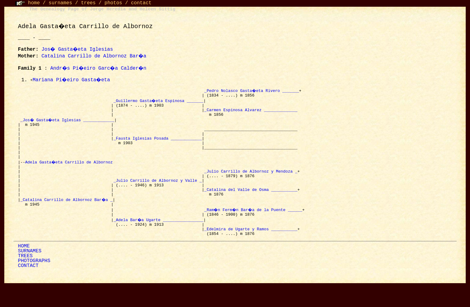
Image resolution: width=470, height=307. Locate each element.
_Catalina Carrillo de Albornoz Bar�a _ (66, 217)
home (34, 3)
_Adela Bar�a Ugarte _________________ (159, 239)
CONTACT (28, 288)
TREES (25, 278)
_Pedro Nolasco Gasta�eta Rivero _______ (252, 90)
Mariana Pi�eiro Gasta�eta (72, 80)
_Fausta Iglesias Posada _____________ (158, 145)
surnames (60, 3)
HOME (24, 268)
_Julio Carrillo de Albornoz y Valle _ (158, 195)
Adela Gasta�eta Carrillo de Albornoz (70, 173)
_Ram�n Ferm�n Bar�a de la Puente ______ (254, 228)
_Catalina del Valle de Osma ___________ (250, 206)
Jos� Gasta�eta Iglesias (78, 49)
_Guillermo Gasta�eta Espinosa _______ (159, 101)
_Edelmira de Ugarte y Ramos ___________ (250, 250)
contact (141, 3)
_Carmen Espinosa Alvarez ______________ (250, 112)
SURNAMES (30, 273)
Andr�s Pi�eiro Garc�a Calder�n (100, 68)
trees (88, 3)
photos (113, 3)
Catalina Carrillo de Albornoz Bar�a (94, 56)
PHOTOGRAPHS (34, 283)
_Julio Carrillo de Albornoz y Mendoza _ (250, 184)
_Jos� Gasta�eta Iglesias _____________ (68, 123)
